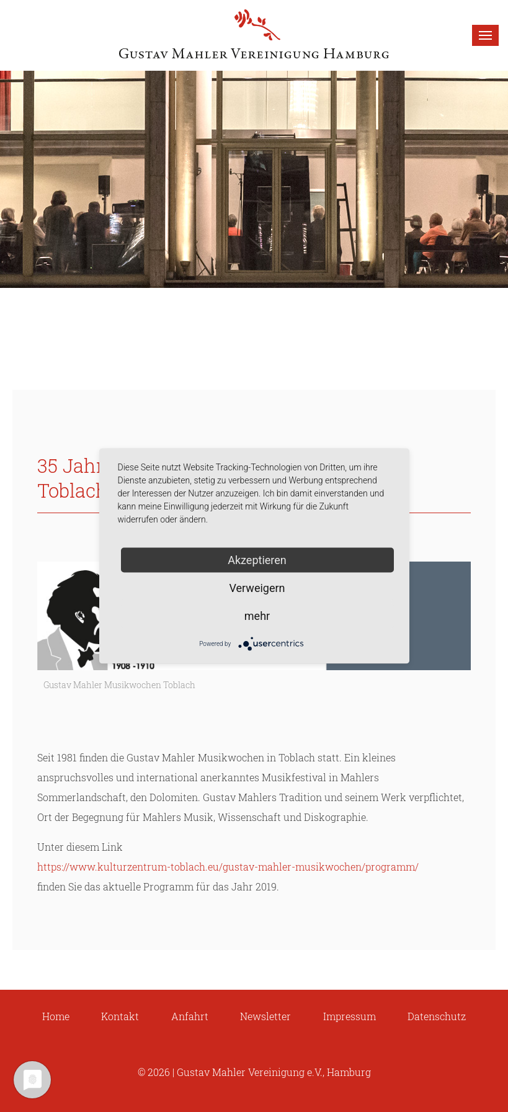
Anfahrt (189, 1016)
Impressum (349, 1016)
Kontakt (120, 1016)
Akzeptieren (257, 560)
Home (55, 1016)
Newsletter (265, 1016)
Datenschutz (437, 1016)
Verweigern (257, 587)
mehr (257, 615)
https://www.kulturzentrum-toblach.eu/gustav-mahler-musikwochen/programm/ (228, 866)
